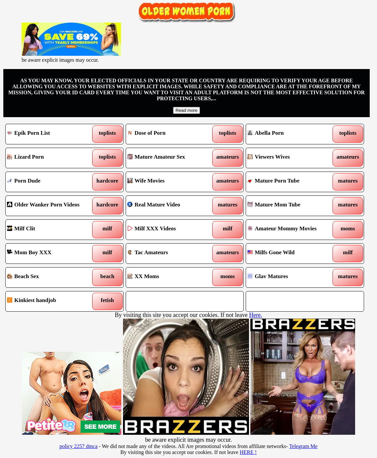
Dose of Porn (169, 134)
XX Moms (169, 277)
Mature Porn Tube (289, 182)
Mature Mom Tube (289, 205)
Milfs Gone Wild (289, 253)
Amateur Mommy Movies (289, 229)
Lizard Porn (49, 158)
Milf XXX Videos (169, 229)
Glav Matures (289, 277)
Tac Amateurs (169, 253)
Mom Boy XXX (49, 253)
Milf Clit (49, 229)
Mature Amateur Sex (169, 158)
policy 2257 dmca (78, 446)
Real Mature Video (169, 205)
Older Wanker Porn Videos (49, 205)
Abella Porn (289, 134)
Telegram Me (303, 446)
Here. (255, 315)
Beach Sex (49, 277)
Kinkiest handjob (49, 301)
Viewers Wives (289, 158)
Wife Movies (169, 182)
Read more (187, 110)
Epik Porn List (49, 134)
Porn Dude (49, 182)
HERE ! (248, 452)
